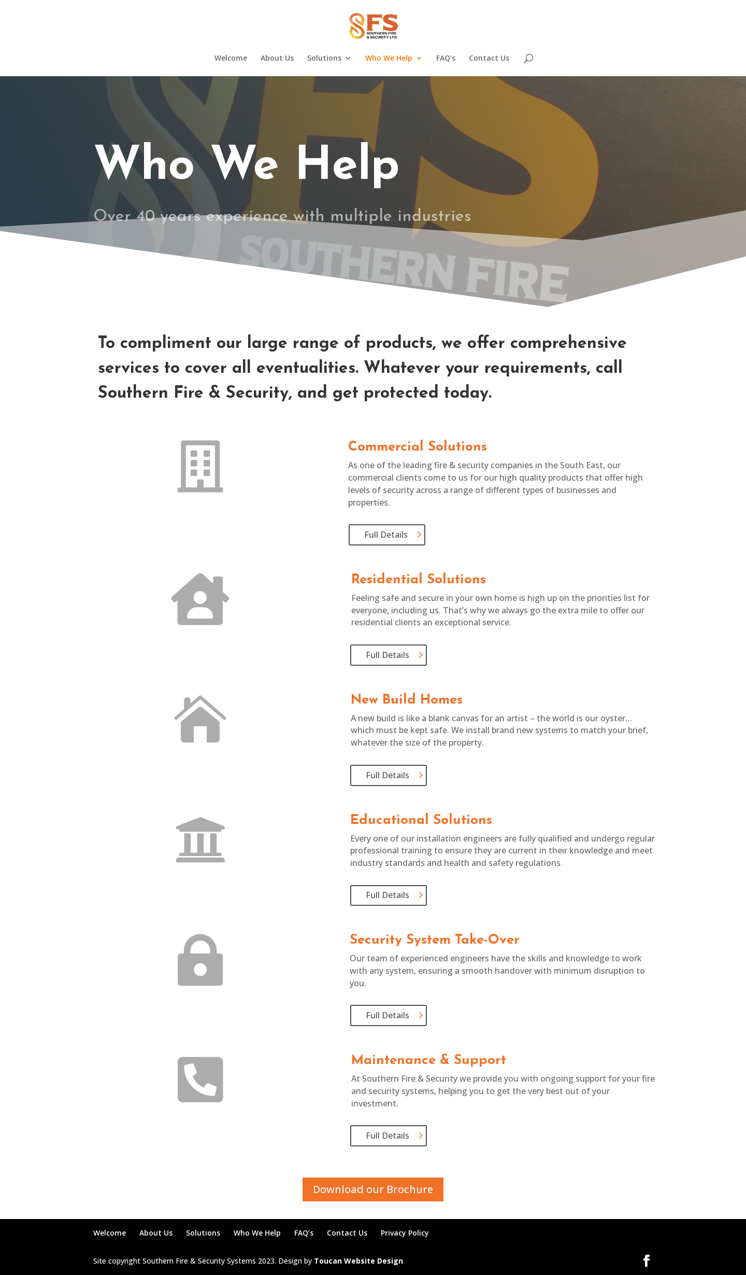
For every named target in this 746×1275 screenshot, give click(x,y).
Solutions (324, 58)
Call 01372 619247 (439, 251)
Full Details (386, 534)
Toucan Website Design (358, 1261)
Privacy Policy (405, 1233)
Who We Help (388, 58)
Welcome (230, 58)
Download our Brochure (373, 1189)
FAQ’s (445, 58)
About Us (277, 58)
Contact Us (489, 58)
